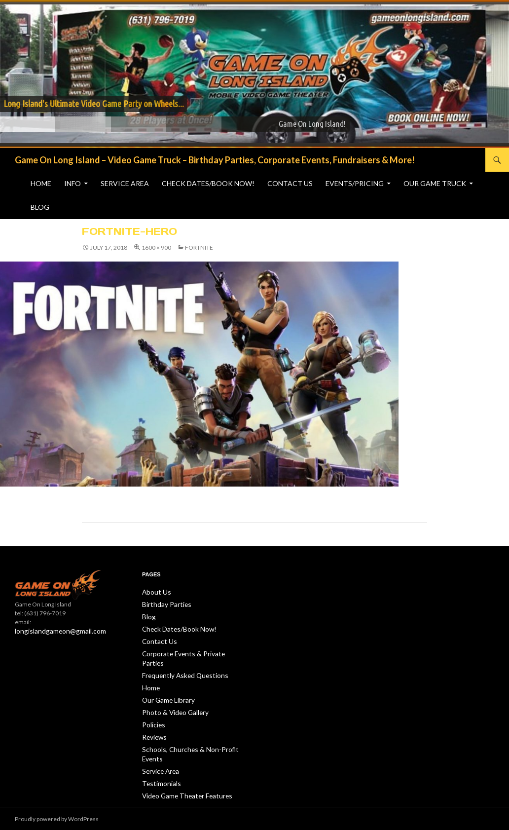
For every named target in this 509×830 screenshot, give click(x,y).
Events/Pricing (355, 183)
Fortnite (199, 247)
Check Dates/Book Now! (208, 183)
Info (72, 183)
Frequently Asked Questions (180, 663)
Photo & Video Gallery (171, 698)
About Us (154, 592)
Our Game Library (165, 686)
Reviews (153, 722)
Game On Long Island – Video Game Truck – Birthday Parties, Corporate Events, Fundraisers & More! (215, 159)
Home (41, 183)
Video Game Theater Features (182, 778)
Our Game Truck (434, 183)
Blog (40, 207)
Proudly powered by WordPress (57, 819)
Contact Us (290, 183)
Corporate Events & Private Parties (187, 651)
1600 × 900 (156, 247)
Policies (152, 710)
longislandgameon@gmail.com (55, 631)
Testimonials (159, 766)
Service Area (125, 183)
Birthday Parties (163, 603)
